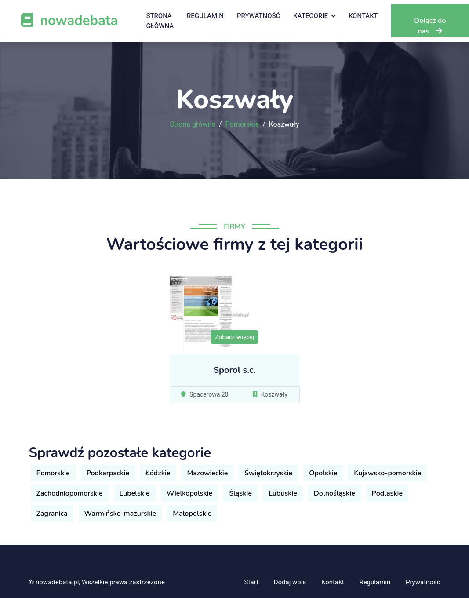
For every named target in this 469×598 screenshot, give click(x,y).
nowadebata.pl (57, 582)
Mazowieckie (207, 473)
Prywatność (258, 16)
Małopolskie (192, 513)
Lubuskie (283, 493)
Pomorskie (242, 124)
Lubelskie (135, 493)
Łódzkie (158, 473)
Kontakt (363, 16)
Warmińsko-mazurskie (120, 513)
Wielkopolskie (190, 493)
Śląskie (240, 493)
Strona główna (160, 21)
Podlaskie (387, 493)
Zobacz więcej (234, 337)
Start (251, 582)
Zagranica (52, 513)
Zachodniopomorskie (69, 493)
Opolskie (323, 473)
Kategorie (310, 16)
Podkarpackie (108, 473)
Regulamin (205, 16)
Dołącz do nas (430, 26)
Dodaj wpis (290, 582)
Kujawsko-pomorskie (387, 473)
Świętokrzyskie (268, 473)
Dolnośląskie (334, 493)
